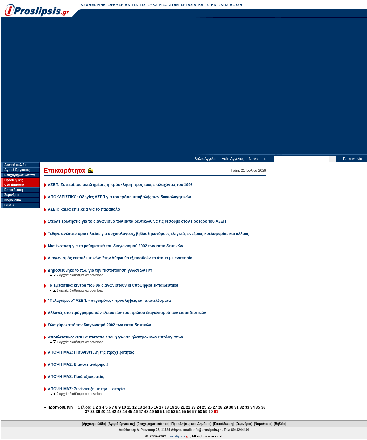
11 (129, 407)
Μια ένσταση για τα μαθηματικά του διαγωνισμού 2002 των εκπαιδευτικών (115, 246)
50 (157, 411)
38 (92, 411)
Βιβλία (9, 205)
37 (87, 411)
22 (188, 407)
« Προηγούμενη (58, 407)
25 (204, 407)
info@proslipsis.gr (206, 430)
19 (172, 407)
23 (193, 407)
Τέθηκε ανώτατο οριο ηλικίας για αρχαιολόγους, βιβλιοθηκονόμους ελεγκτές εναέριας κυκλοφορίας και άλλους (148, 233)
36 (263, 407)
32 (242, 407)
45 (130, 411)
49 (151, 411)
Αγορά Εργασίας (17, 170)
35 (258, 407)
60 (211, 411)
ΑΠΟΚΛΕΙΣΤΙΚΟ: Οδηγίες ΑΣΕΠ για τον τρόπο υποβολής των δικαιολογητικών (119, 197)
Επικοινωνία (352, 159)
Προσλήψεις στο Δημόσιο (190, 424)
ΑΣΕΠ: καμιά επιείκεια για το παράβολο (84, 209)
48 (146, 411)
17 (161, 407)
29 (226, 407)
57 (194, 411)
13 (140, 407)
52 (168, 411)
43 (119, 411)
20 (177, 407)
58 (200, 411)
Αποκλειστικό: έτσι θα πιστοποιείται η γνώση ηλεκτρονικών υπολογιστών (115, 337)
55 (184, 411)
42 (114, 411)
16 (156, 407)
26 (209, 407)
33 (247, 407)
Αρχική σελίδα (15, 164)
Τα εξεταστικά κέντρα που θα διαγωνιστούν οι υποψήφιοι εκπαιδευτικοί (113, 285)
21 (183, 407)
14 (145, 407)
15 (150, 407)
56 (189, 411)
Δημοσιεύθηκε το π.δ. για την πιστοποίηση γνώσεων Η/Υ (100, 270)
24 (199, 407)
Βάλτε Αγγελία (205, 159)
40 (103, 411)
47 (141, 411)
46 (135, 411)
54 (178, 411)
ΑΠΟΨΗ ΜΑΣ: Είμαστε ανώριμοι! (78, 364)
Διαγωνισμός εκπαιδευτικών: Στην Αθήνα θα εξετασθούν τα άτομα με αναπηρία (120, 258)
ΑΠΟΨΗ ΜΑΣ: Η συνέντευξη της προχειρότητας (91, 352)
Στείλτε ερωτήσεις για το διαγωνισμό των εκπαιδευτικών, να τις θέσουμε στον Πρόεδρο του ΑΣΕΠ (137, 221)
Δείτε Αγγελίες (233, 159)
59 (205, 411)
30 (231, 407)
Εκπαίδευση (13, 190)
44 (125, 411)
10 (123, 407)
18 (167, 407)
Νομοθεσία (12, 200)
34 (252, 407)
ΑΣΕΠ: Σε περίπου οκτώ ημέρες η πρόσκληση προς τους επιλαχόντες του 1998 (120, 185)
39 (98, 411)
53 (173, 411)
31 (236, 407)
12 (134, 407)
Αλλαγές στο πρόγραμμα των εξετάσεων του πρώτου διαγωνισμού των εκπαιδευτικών (127, 312)
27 (215, 407)
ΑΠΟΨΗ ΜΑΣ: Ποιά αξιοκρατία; (76, 376)
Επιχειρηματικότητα (19, 175)
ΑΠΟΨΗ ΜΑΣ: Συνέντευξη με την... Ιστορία (86, 389)
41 (108, 411)
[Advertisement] (67, 86)
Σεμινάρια (11, 195)
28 (220, 407)
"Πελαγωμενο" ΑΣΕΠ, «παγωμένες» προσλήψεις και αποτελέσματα (109, 300)
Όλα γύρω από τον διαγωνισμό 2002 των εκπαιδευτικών (99, 325)
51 (162, 411)
